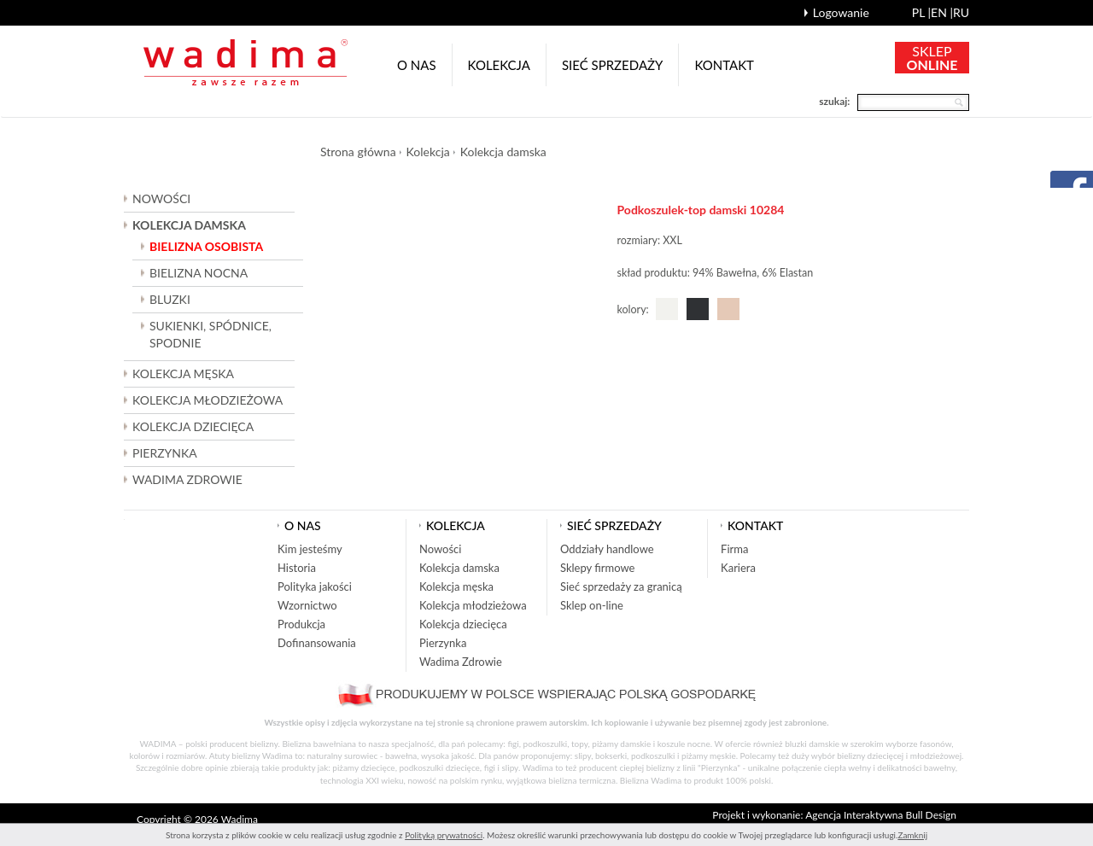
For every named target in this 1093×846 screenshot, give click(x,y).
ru (961, 12)
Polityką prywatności (443, 835)
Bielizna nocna (198, 272)
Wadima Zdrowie (187, 479)
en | (942, 12)
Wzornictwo (307, 605)
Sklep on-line (591, 605)
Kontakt (724, 65)
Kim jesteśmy (310, 549)
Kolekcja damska (503, 151)
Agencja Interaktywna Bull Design (880, 814)
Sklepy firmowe (597, 568)
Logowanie (841, 12)
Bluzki (169, 299)
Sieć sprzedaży (612, 65)
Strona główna (358, 151)
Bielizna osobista (206, 246)
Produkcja (301, 624)
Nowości (161, 198)
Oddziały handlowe (607, 549)
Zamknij (912, 835)
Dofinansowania (317, 643)
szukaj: (834, 101)
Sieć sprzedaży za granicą (621, 586)
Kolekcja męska (456, 586)
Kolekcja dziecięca (463, 624)
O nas (416, 65)
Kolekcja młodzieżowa (473, 605)
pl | (921, 12)
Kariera (738, 568)
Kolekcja (499, 65)
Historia (297, 568)
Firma (734, 549)
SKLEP (932, 58)
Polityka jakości (315, 586)
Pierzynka (164, 453)
